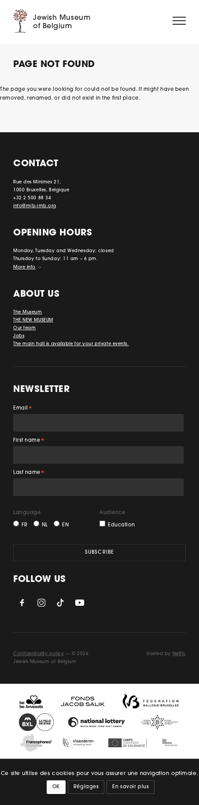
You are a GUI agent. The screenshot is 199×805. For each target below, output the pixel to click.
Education (121, 525)
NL (45, 525)
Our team (24, 328)
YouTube (79, 602)
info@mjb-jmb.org (34, 206)
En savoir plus (130, 787)
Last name (29, 473)
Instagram (41, 602)
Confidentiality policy (38, 654)
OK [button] (56, 787)
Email (23, 409)
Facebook (22, 602)
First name (29, 441)
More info (24, 267)
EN (65, 525)
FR (24, 525)
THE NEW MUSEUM (33, 320)
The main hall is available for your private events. (71, 344)
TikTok (60, 602)
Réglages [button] (86, 787)
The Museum (27, 312)
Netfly (179, 654)
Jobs (18, 336)
